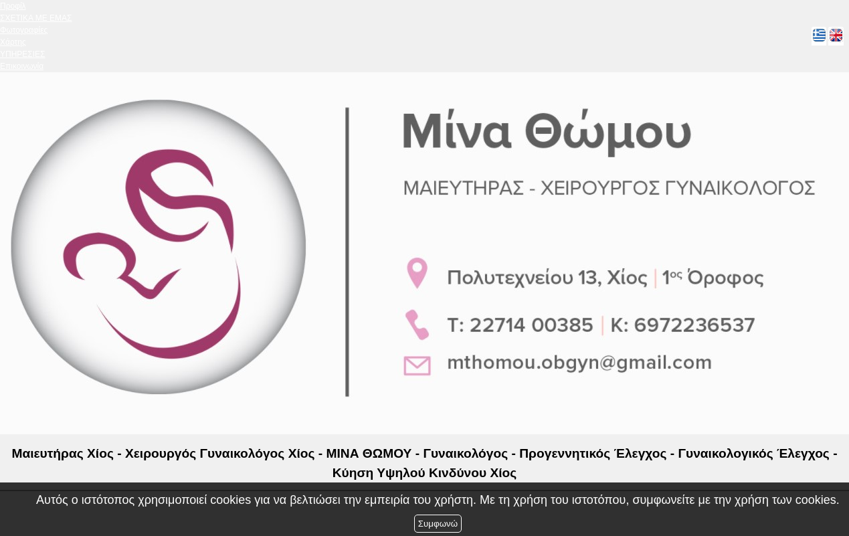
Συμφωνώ (438, 524)
